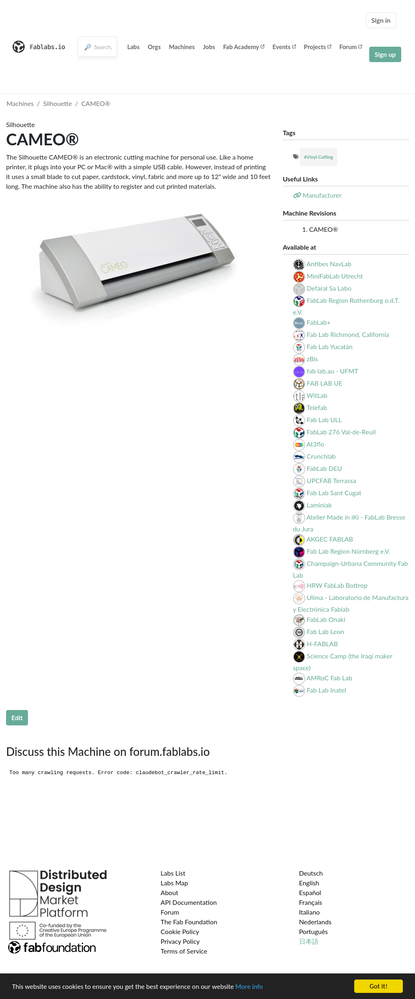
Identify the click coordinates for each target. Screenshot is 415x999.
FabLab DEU (324, 468)
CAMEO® (95, 103)
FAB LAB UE (324, 383)
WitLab (317, 395)
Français (310, 902)
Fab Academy (244, 46)
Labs (133, 46)
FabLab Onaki (326, 619)
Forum (350, 46)
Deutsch (311, 873)
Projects (317, 46)
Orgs (154, 46)
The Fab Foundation (188, 922)
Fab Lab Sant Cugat (334, 492)
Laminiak (319, 505)
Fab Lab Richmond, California (348, 334)
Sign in (380, 20)
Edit (17, 717)
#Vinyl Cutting (318, 157)
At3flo (315, 444)
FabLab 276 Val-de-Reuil (341, 432)
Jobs (209, 46)
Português (313, 931)
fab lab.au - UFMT (332, 371)
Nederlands (315, 922)
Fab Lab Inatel (326, 690)
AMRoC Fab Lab (329, 678)
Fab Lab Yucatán (330, 346)
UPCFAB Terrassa (331, 480)
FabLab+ (319, 322)
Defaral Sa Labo (329, 288)
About (169, 892)
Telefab (316, 407)
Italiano (309, 912)
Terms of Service (183, 951)
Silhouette (57, 103)
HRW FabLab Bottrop (337, 585)
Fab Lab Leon (325, 631)
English (309, 883)
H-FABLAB (322, 643)
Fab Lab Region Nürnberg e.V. (348, 551)
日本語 (309, 941)
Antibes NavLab (328, 264)
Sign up (385, 54)
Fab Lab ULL (324, 419)
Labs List (172, 873)
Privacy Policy (180, 941)
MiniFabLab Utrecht (335, 276)
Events (284, 46)
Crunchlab (321, 456)
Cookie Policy (179, 931)
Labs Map (174, 883)
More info (249, 986)
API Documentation (188, 902)
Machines (182, 46)
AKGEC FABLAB (329, 539)
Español (310, 892)
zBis (312, 358)
